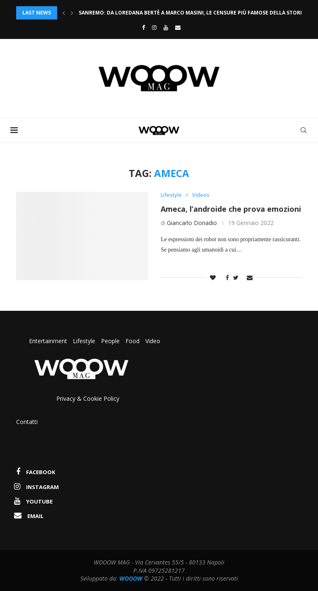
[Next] (72, 12)
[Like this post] (213, 277)
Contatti (27, 422)
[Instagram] (154, 27)
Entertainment (49, 341)
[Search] (303, 130)
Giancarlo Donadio (192, 223)
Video (152, 341)
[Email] (178, 27)
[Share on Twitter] (235, 277)
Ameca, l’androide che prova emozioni (231, 209)
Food (132, 341)
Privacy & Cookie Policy (87, 398)
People (110, 341)
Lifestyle (85, 341)
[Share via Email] (250, 277)
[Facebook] (141, 27)
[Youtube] (166, 27)
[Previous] (63, 12)
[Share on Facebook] (225, 277)
